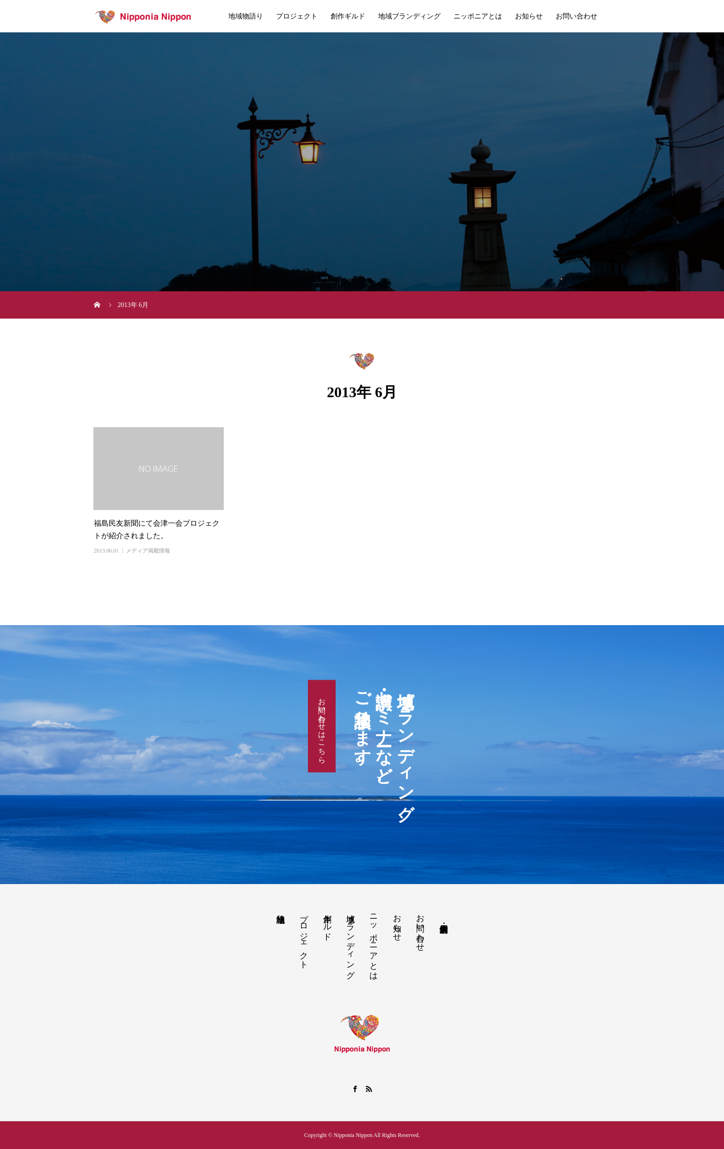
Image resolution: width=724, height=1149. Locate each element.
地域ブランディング (409, 16)
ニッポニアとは (478, 16)
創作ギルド (348, 16)
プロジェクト (297, 16)
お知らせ (529, 16)
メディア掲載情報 (148, 550)
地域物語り (245, 16)
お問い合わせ (576, 16)
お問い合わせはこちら (322, 726)
